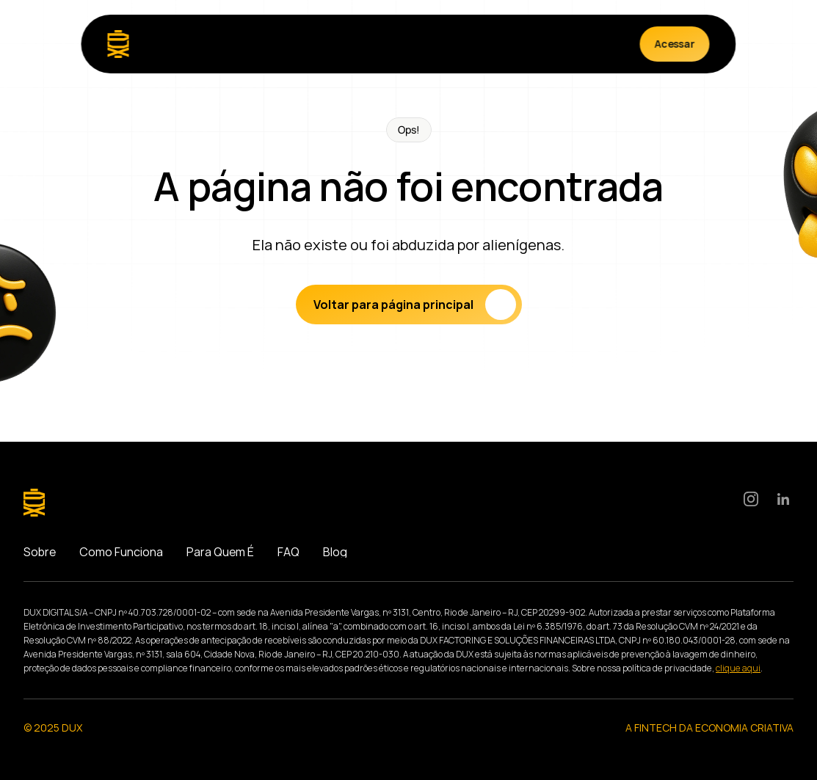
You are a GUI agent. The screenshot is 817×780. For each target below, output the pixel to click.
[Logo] (118, 44)
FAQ (288, 552)
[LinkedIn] (783, 499)
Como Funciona (121, 552)
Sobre (39, 552)
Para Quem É (220, 552)
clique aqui (738, 668)
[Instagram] (751, 499)
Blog (335, 552)
